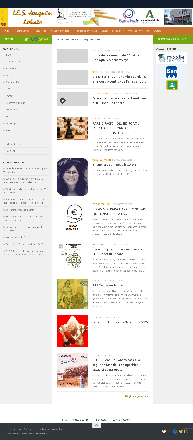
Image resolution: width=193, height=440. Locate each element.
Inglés (9, 130)
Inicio (7, 30)
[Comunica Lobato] (41, 39)
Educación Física (14, 82)
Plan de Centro (13, 68)
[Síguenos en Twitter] (26, 39)
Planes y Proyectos (59, 30)
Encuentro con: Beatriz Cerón (114, 164)
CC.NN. (9, 75)
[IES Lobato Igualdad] (31, 39)
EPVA (94, 317)
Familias (106, 204)
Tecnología (11, 123)
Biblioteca (41, 30)
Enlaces (157, 30)
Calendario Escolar (15, 144)
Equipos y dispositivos (112, 30)
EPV (8, 89)
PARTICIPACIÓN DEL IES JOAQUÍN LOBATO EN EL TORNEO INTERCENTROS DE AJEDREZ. (117, 128)
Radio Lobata (12, 151)
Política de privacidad (86, 30)
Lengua (9, 137)
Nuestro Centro (21, 30)
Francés (9, 96)
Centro (96, 50)
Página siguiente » (136, 396)
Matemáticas (99, 244)
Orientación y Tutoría (138, 30)
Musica (9, 116)
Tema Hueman (41, 434)
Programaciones (14, 61)
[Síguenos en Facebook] (36, 39)
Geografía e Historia (15, 103)
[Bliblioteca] (46, 39)
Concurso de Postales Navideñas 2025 (120, 322)
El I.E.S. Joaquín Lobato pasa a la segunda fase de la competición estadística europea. (116, 364)
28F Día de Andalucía (108, 285)
